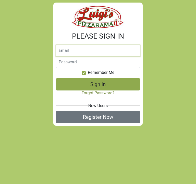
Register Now (98, 117)
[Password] (98, 62)
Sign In (98, 84)
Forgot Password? (98, 92)
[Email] (98, 50)
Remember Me (101, 72)
